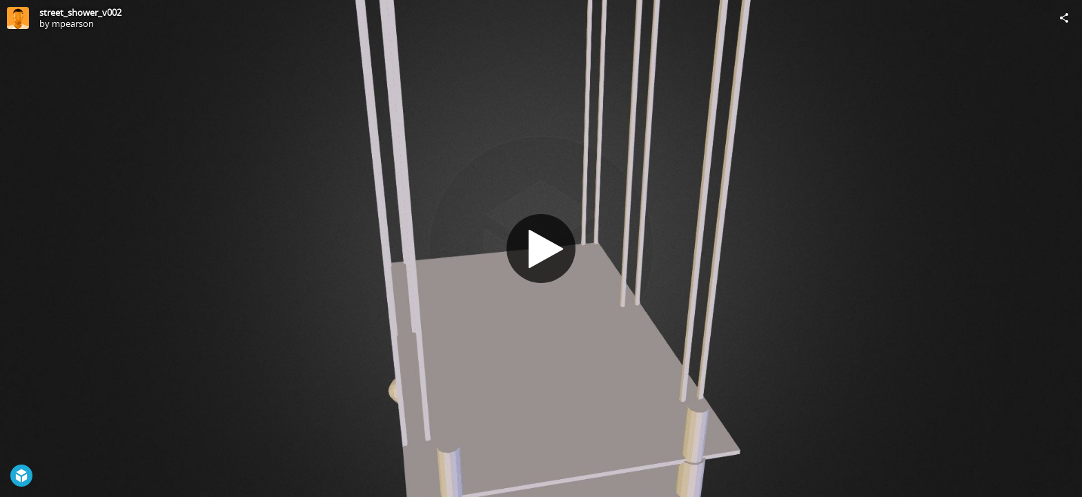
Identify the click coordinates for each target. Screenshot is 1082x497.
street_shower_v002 (80, 12)
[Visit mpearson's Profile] (18, 18)
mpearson (73, 23)
